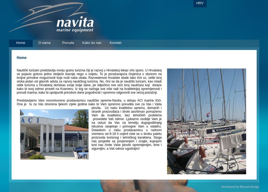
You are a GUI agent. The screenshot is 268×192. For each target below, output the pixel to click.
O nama (44, 43)
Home (20, 43)
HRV (199, 3)
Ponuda (68, 43)
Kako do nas (91, 43)
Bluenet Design (249, 187)
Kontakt (115, 43)
